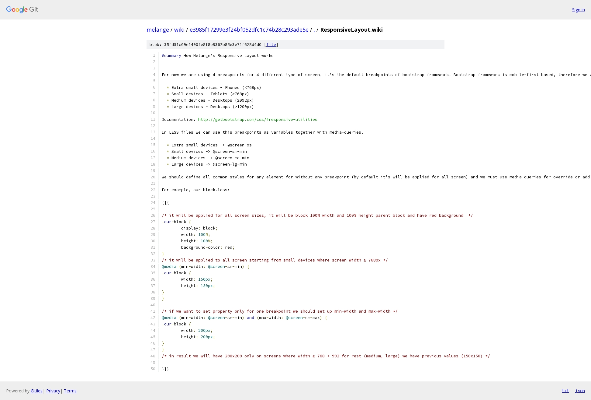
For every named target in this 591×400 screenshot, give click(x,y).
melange (158, 29)
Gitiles (37, 391)
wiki (179, 29)
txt (565, 390)
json (580, 390)
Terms (70, 391)
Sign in (578, 9)
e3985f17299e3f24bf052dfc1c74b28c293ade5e (249, 29)
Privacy (53, 391)
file (271, 44)
